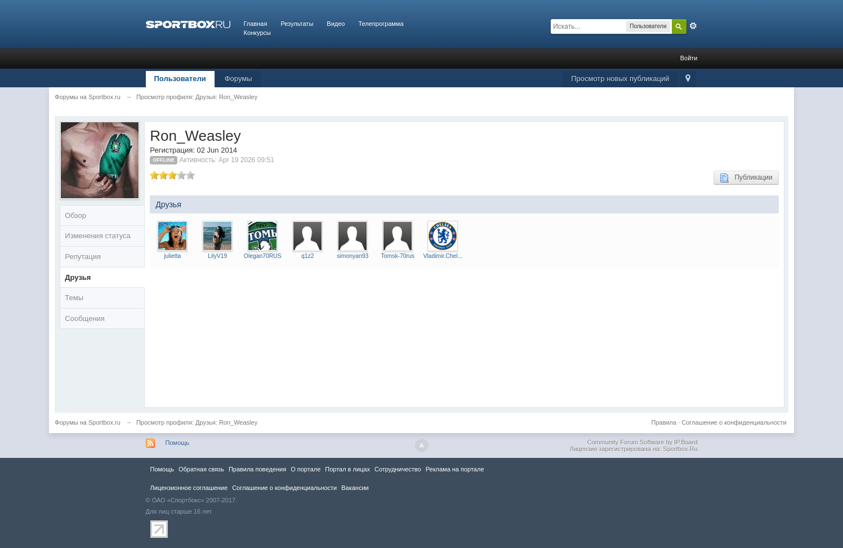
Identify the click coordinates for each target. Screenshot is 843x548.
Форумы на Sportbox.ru (88, 422)
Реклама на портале (455, 469)
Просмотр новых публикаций (620, 78)
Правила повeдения (257, 469)
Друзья (78, 277)
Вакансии (354, 487)
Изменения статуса (97, 235)
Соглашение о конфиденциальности (733, 422)
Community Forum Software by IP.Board (642, 442)
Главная (255, 23)
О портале (305, 469)
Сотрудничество (397, 469)
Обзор (75, 215)
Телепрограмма (380, 23)
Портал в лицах (347, 469)
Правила (663, 422)
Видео (336, 23)
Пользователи (180, 78)
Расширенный (693, 25)
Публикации (746, 177)
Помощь (178, 442)
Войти (689, 58)
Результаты (296, 23)
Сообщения (85, 318)
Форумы (238, 78)
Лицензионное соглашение (189, 487)
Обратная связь (201, 469)
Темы (74, 297)
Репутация (83, 256)
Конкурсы (257, 32)
